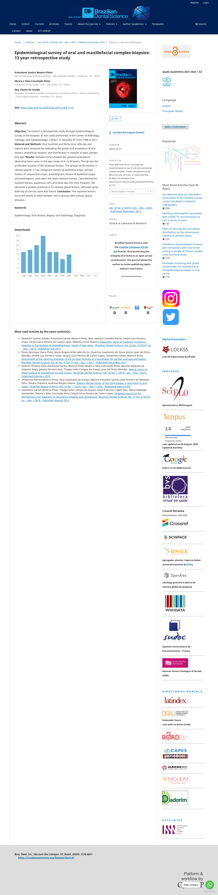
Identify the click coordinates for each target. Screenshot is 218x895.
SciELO (25, 24)
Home (12, 24)
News (29, 30)
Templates (158, 24)
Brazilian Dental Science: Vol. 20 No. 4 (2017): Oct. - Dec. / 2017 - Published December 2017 (73, 362)
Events (68, 24)
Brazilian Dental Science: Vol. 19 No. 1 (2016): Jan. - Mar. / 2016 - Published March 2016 (80, 386)
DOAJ (190, 564)
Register (195, 2)
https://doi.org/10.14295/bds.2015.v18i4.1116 (47, 107)
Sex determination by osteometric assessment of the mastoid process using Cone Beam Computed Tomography (182, 199)
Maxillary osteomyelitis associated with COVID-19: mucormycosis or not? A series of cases (182, 217)
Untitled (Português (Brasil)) (128, 132)
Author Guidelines (133, 24)
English (166, 106)
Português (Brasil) (172, 111)
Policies (110, 24)
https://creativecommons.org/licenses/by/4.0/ (46, 857)
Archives (54, 24)
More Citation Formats (123, 191)
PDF (116, 118)
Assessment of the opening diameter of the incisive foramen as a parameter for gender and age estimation (83, 359)
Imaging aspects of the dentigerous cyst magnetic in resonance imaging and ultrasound (81, 395)
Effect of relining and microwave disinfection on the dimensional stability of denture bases (181, 232)
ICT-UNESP (44, 30)
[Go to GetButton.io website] (209, 891)
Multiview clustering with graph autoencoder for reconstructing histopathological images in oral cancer (180, 268)
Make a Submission (175, 126)
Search (200, 24)
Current (39, 24)
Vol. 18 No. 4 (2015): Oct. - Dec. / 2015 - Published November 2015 (71, 42)
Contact (16, 30)
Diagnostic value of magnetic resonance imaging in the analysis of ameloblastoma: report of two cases (83, 343)
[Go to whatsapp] (209, 885)
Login (206, 2)
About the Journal (88, 24)
